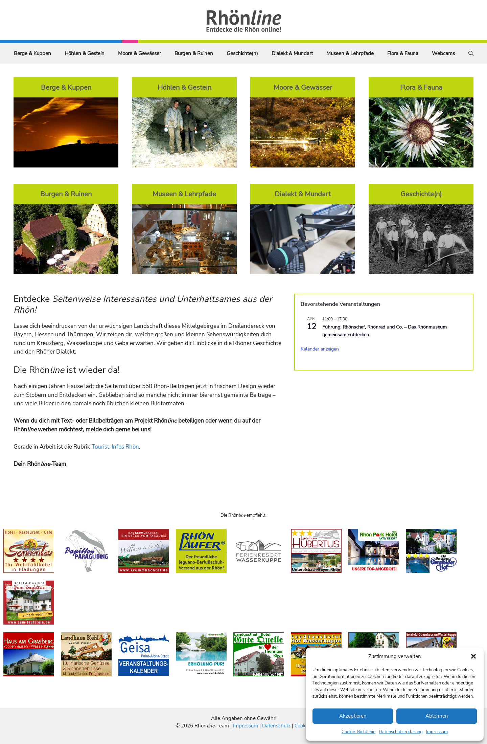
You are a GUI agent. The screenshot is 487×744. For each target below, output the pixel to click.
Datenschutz (276, 725)
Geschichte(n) (242, 53)
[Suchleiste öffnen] (471, 53)
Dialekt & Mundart (292, 53)
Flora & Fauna (402, 53)
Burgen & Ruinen (194, 53)
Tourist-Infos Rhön (115, 447)
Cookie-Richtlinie (358, 732)
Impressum (437, 732)
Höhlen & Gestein (85, 53)
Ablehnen (436, 716)
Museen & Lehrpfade (350, 53)
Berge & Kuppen (32, 53)
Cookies (303, 725)
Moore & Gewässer (139, 53)
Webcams (443, 53)
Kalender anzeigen (320, 349)
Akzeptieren (353, 716)
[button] (473, 656)
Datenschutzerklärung (401, 732)
